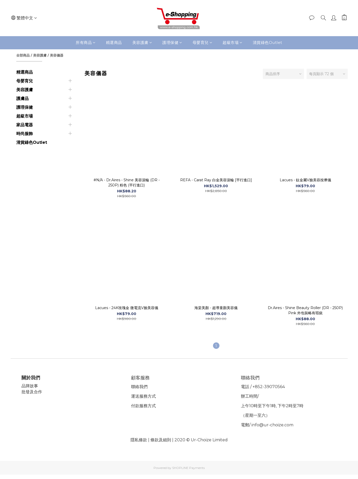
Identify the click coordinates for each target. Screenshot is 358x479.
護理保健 (172, 42)
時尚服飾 (24, 133)
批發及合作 (32, 391)
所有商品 (86, 42)
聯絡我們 (140, 386)
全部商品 (23, 55)
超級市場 (232, 42)
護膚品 (22, 98)
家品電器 (24, 124)
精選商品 (114, 42)
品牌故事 (30, 385)
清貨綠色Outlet (267, 42)
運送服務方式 (144, 396)
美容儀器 (56, 55)
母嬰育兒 (202, 42)
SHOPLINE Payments (188, 468)
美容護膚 (142, 42)
